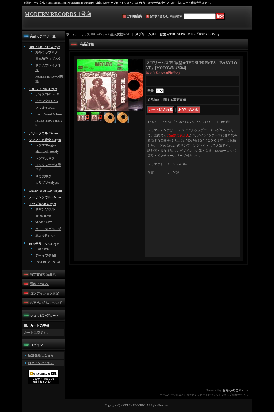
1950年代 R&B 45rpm (44, 244)
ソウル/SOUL (45, 107)
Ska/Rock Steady (47, 152)
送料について (39, 284)
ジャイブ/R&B (45, 255)
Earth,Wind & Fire (48, 114)
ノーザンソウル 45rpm (45, 197)
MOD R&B (43, 216)
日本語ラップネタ (48, 59)
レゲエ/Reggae (45, 145)
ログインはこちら (41, 363)
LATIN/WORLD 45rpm (45, 191)
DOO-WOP (43, 249)
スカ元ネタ (43, 176)
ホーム (71, 34)
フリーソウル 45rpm (43, 133)
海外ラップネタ (46, 52)
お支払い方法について (46, 303)
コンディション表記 (44, 293)
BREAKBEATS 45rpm (44, 47)
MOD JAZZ (43, 222)
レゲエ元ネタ (45, 158)
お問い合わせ (159, 16)
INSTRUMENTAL (48, 262)
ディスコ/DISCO (47, 94)
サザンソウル (45, 209)
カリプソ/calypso (47, 183)
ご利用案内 (134, 16)
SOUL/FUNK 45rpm (43, 89)
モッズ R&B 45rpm (42, 204)
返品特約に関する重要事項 (166, 100)
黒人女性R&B (45, 236)
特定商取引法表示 (43, 275)
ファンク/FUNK (46, 101)
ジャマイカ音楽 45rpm (45, 140)
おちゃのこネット (235, 390)
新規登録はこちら (41, 355)
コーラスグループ (48, 229)
